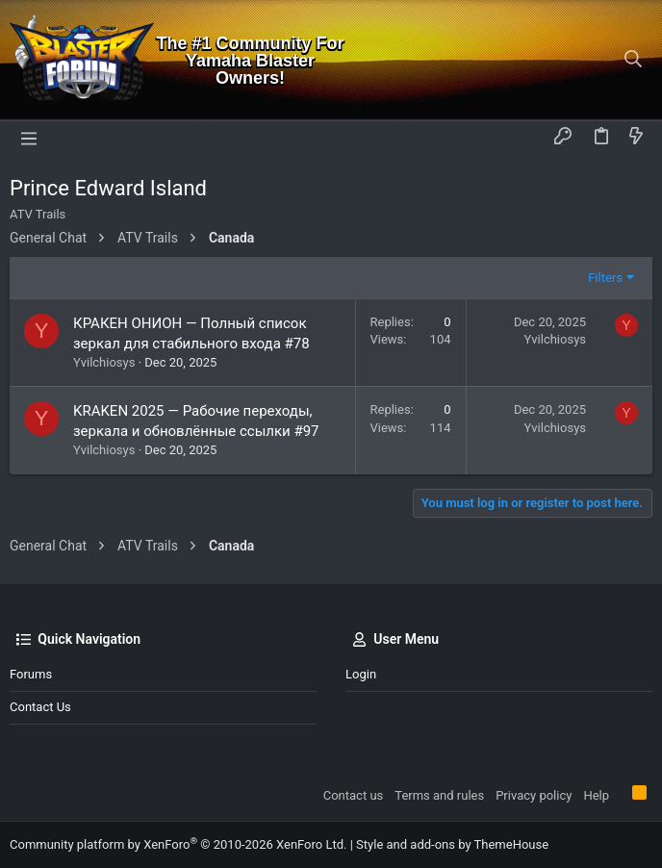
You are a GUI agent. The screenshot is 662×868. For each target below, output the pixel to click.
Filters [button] (605, 277)
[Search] (633, 60)
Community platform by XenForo (178, 844)
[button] (29, 137)
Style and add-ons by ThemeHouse (452, 844)
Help (596, 795)
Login (360, 674)
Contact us (40, 707)
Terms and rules (439, 795)
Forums (31, 674)
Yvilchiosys (104, 362)
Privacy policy (534, 795)
